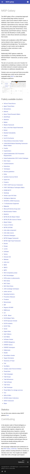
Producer (6, 299)
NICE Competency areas (10, 273)
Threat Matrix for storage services (13, 390)
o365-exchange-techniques (11, 289)
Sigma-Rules (7, 331)
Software (6, 251)
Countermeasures (9, 163)
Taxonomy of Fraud (9, 361)
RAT (5, 305)
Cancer (6, 135)
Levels (6, 249)
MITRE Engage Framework (11, 238)
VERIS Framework (9, 401)
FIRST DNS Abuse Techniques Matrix (14, 187)
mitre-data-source (9, 233)
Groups (6, 246)
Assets (6, 243)
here (7, 415)
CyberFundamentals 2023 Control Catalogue (16, 158)
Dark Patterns (7, 334)
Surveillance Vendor (9, 355)
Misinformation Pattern (10, 211)
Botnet (5, 130)
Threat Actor (7, 371)
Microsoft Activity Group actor (12, 209)
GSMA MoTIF (7, 190)
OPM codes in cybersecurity (12, 278)
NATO (5, 270)
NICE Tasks (7, 283)
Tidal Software (8, 382)
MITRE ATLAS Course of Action (12, 219)
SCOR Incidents (8, 323)
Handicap (6, 193)
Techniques (7, 169)
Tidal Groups (7, 377)
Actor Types (7, 161)
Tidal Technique (8, 387)
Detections (7, 166)
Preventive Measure (9, 297)
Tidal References (8, 379)
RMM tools (7, 310)
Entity (5, 174)
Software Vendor (8, 339)
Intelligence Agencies (10, 198)
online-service (8, 291)
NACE (5, 265)
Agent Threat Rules (9, 106)
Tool (5, 392)
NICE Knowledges (9, 275)
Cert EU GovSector (9, 138)
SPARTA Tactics (8, 345)
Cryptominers (7, 151)
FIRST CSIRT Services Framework (13, 185)
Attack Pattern (8, 222)
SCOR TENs (7, 326)
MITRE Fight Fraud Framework (12, 241)
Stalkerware (7, 350)
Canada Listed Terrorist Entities (12, 369)
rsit (5, 313)
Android (6, 111)
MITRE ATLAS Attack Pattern (12, 217)
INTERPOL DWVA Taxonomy (12, 201)
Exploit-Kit (7, 179)
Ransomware (7, 302)
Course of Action (8, 225)
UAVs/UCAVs (7, 395)
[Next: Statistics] (23, 462)
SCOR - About (7, 315)
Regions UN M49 (8, 307)
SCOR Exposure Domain (10, 321)
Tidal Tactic (7, 384)
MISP (12, 76)
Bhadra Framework (9, 125)
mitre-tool (6, 262)
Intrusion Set (7, 257)
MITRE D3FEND (8, 227)
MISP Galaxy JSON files (10, 448)
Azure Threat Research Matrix (12, 114)
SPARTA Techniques (9, 347)
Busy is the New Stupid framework (13, 127)
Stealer (6, 353)
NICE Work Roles (8, 286)
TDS (5, 363)
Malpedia (6, 206)
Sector (5, 329)
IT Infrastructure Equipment (11, 203)
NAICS (5, 267)
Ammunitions (7, 109)
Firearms (6, 182)
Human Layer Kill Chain (10, 195)
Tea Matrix (7, 366)
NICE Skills (7, 281)
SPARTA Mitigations (9, 342)
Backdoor (6, 119)
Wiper (5, 403)
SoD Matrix (7, 337)
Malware (6, 259)
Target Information (9, 358)
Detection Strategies (9, 235)
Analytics (6, 214)
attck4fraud (7, 117)
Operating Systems (9, 294)
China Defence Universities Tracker (13, 141)
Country (6, 148)
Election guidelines (9, 171)
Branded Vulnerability (10, 133)
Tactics (6, 254)
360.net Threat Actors (10, 103)
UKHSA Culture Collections (11, 398)
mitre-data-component (10, 230)
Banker (6, 122)
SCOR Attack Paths (9, 318)
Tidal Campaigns (8, 374)
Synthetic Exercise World (11, 177)
